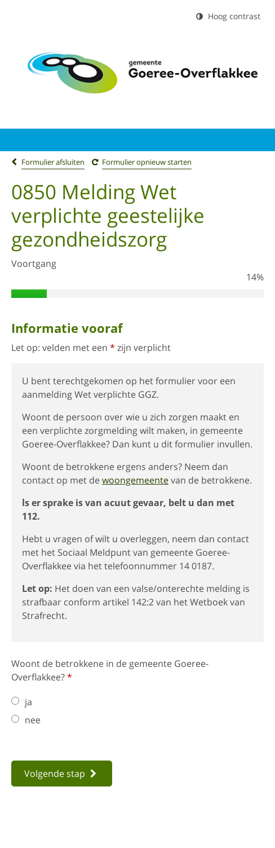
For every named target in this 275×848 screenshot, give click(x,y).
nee (26, 720)
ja (21, 702)
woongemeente (135, 480)
